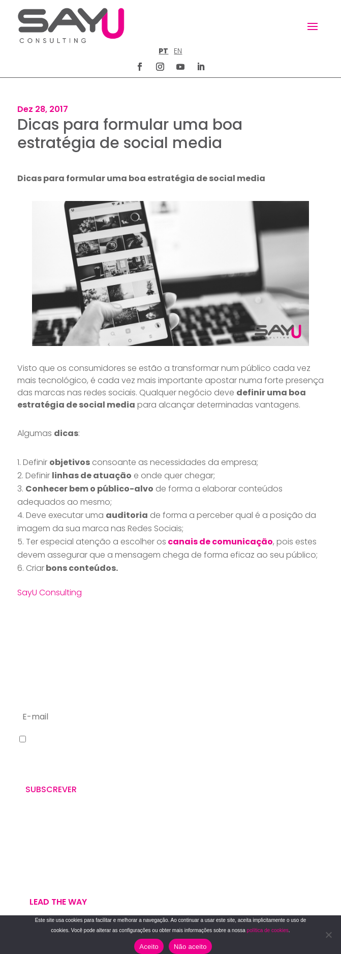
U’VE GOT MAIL (43, 871)
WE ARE (30, 847)
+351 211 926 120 (207, 762)
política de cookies (268, 930)
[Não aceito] (328, 935)
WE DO (29, 859)
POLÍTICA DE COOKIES (211, 875)
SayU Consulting (49, 592)
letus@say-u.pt (207, 795)
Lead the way (58, 902)
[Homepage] (71, 25)
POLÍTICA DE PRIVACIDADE (218, 850)
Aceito (149, 946)
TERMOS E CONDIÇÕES (212, 862)
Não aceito (190, 946)
